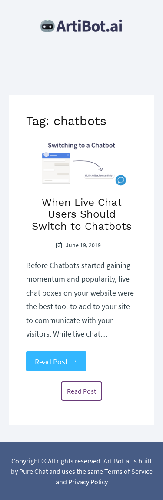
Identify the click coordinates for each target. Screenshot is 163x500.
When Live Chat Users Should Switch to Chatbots (82, 214)
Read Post (56, 361)
